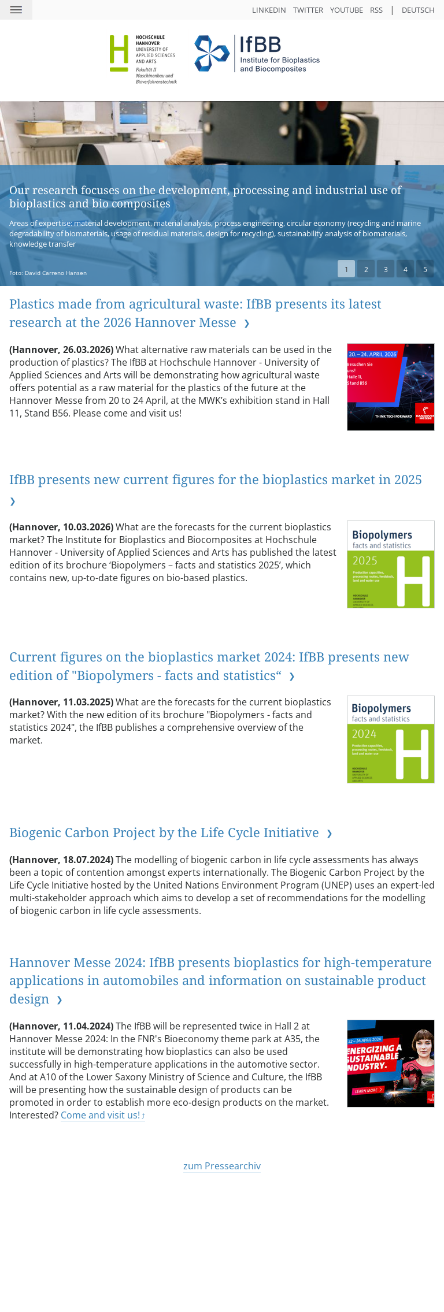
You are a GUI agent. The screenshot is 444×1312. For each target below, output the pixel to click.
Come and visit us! (100, 1115)
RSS (376, 10)
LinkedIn (269, 10)
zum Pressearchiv (222, 1165)
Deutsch (418, 10)
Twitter (308, 10)
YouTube (346, 10)
